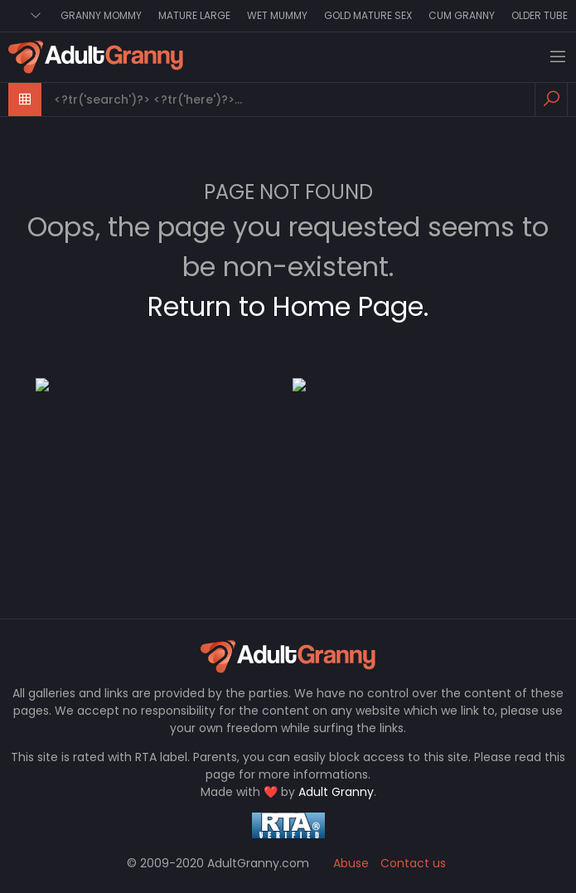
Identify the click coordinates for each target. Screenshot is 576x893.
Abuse (351, 863)
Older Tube (539, 15)
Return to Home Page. (288, 306)
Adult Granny (336, 792)
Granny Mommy (101, 15)
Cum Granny (461, 15)
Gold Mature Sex (368, 15)
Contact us (413, 863)
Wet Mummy (277, 15)
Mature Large (194, 15)
